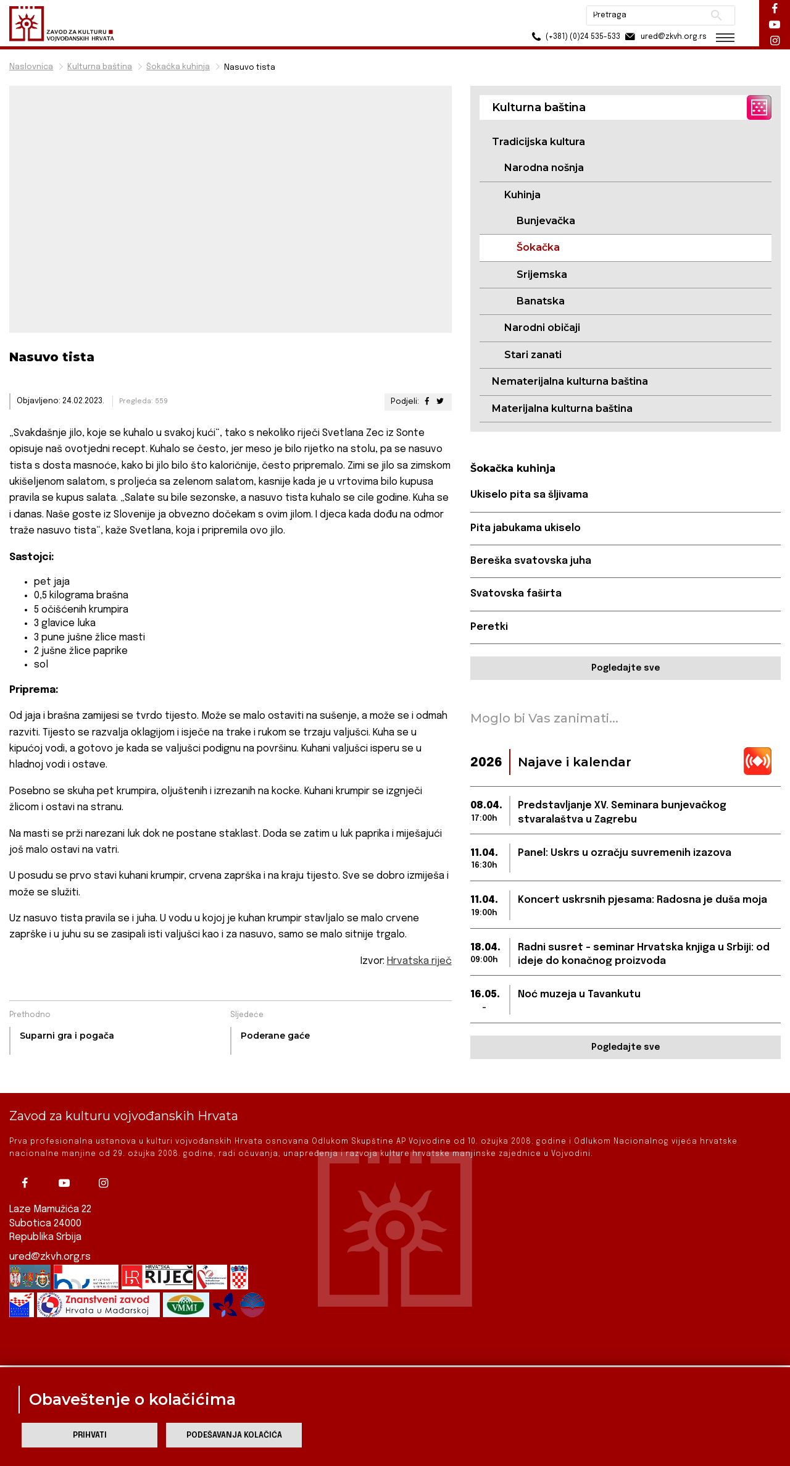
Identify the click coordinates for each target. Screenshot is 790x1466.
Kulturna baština (99, 67)
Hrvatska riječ (419, 961)
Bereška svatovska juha (530, 561)
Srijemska (542, 274)
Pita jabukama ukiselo (525, 528)
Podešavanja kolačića (234, 1435)
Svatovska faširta (516, 593)
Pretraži (716, 15)
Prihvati (90, 1435)
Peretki (489, 627)
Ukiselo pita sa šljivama (529, 495)
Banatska (541, 301)
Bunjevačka (546, 221)
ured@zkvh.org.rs (50, 1235)
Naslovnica (31, 67)
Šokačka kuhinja (178, 67)
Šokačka (538, 247)
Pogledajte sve (625, 668)
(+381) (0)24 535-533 (574, 37)
